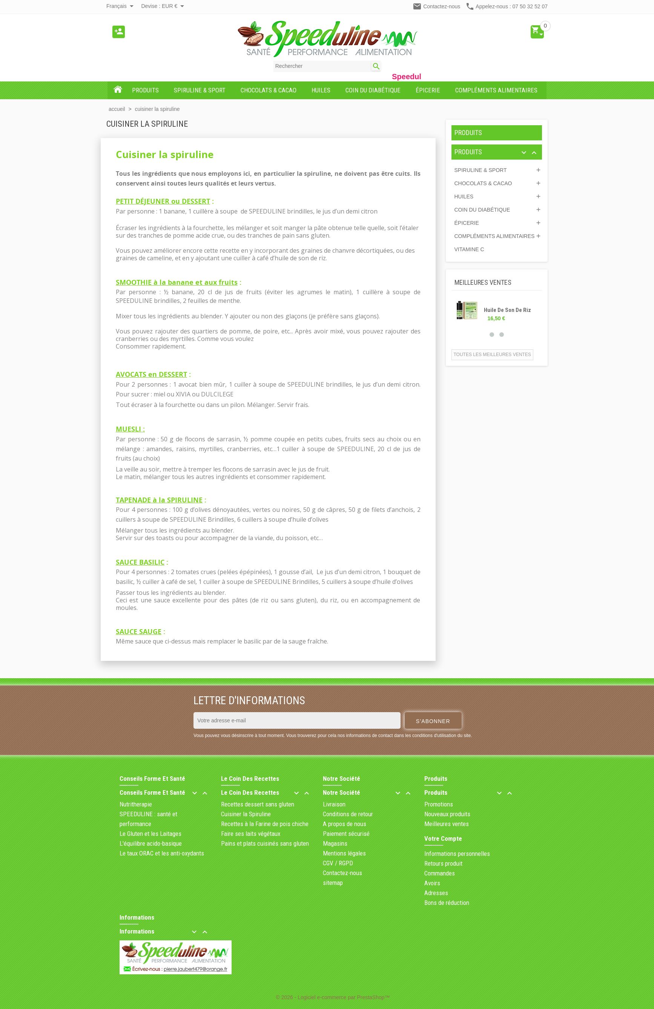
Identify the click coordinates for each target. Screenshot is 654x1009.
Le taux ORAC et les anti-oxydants (162, 853)
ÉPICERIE (466, 223)
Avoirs (432, 883)
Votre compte (443, 838)
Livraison (334, 804)
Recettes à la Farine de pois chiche (265, 824)
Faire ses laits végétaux (250, 833)
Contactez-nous (441, 6)
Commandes (439, 873)
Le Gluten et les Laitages (150, 833)
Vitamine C (469, 249)
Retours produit (443, 863)
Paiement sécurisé (346, 833)
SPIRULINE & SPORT (480, 170)
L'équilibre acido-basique (151, 843)
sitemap (333, 882)
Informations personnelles (457, 853)
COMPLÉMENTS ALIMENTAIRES (494, 236)
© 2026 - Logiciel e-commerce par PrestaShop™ (333, 997)
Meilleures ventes (446, 824)
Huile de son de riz (507, 310)
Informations (137, 917)
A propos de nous (344, 824)
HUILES (464, 197)
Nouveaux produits (447, 814)
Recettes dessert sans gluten (257, 804)
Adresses (436, 893)
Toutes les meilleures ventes (492, 354)
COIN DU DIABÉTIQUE (482, 210)
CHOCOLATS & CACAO (483, 183)
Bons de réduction (446, 902)
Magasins (335, 843)
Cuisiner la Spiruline (246, 814)
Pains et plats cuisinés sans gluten (265, 843)
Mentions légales (344, 853)
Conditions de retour (348, 814)
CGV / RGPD (338, 863)
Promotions (438, 804)
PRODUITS (468, 133)
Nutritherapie (136, 804)
